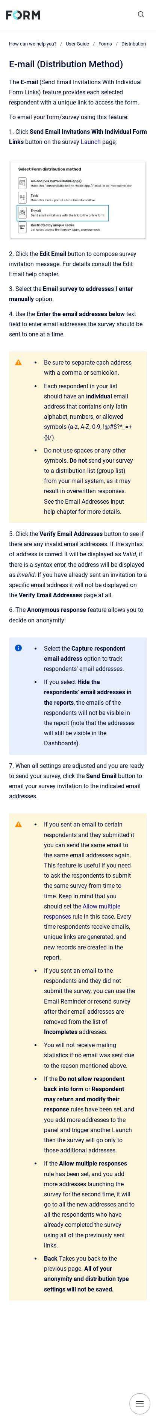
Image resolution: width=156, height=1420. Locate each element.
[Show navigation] (140, 1404)
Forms (105, 44)
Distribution (133, 44)
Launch (91, 141)
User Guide (77, 44)
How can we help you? (32, 44)
